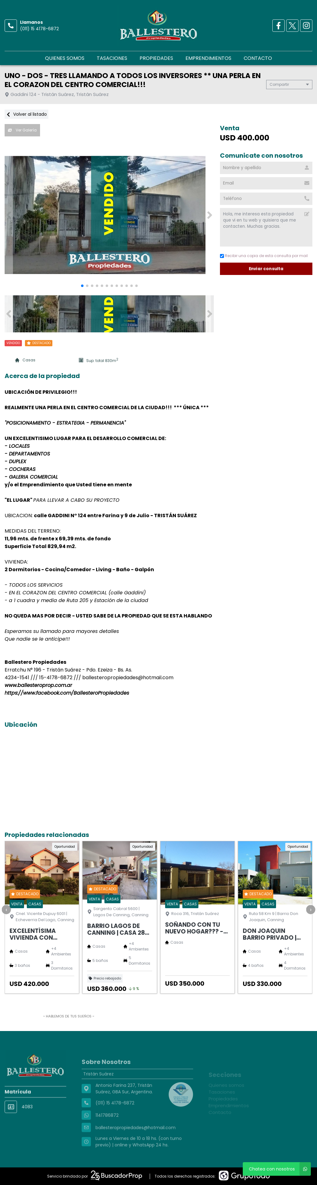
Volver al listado (26, 114)
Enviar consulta (266, 269)
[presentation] (6, 909)
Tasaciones (112, 58)
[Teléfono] (266, 199)
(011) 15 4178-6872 (39, 29)
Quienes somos (64, 58)
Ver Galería (22, 130)
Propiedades (156, 58)
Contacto (258, 58)
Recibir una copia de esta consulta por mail (264, 255)
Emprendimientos (208, 58)
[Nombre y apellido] (266, 168)
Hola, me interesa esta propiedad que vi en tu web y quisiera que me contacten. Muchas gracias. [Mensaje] (266, 227)
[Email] (266, 183)
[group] (109, 215)
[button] (209, 215)
